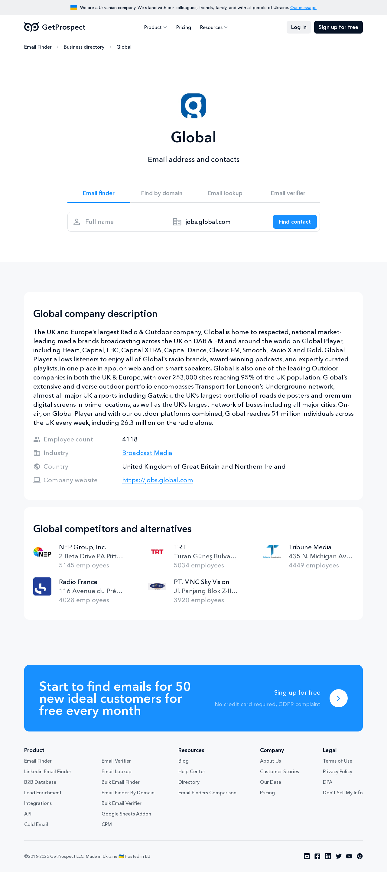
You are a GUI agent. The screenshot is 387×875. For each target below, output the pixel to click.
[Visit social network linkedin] (328, 859)
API (27, 817)
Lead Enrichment (43, 796)
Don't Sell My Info (343, 796)
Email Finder (38, 47)
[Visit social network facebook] (317, 859)
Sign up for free (338, 27)
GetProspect (55, 27)
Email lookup (225, 193)
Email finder (98, 193)
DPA (327, 785)
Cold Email (36, 827)
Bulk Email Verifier (121, 806)
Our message (303, 7)
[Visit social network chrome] (360, 859)
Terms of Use (337, 764)
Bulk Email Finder (121, 785)
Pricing (183, 27)
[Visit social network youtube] (349, 859)
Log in (299, 27)
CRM (107, 827)
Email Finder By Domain (128, 796)
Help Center (191, 774)
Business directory (84, 47)
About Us (270, 764)
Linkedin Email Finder (47, 774)
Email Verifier (116, 764)
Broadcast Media (147, 455)
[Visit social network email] (307, 859)
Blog (183, 764)
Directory (189, 785)
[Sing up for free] (339, 701)
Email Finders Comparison (207, 796)
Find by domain (162, 193)
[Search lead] (293, 223)
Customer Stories (279, 774)
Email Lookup (117, 774)
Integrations (38, 806)
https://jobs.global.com (157, 482)
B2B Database (40, 785)
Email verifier (288, 193)
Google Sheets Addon (126, 817)
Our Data (270, 785)
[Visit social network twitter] (339, 859)
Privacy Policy (337, 774)
